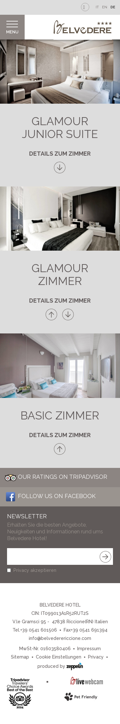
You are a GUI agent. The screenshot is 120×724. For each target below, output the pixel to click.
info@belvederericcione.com (60, 638)
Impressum (89, 648)
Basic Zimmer (59, 415)
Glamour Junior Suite (60, 128)
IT (97, 7)
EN (104, 7)
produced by (60, 666)
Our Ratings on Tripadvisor (56, 476)
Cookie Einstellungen (58, 656)
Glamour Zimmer (60, 275)
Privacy (96, 656)
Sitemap (20, 656)
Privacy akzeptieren (34, 570)
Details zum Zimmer (60, 153)
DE (112, 7)
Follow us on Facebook (50, 496)
